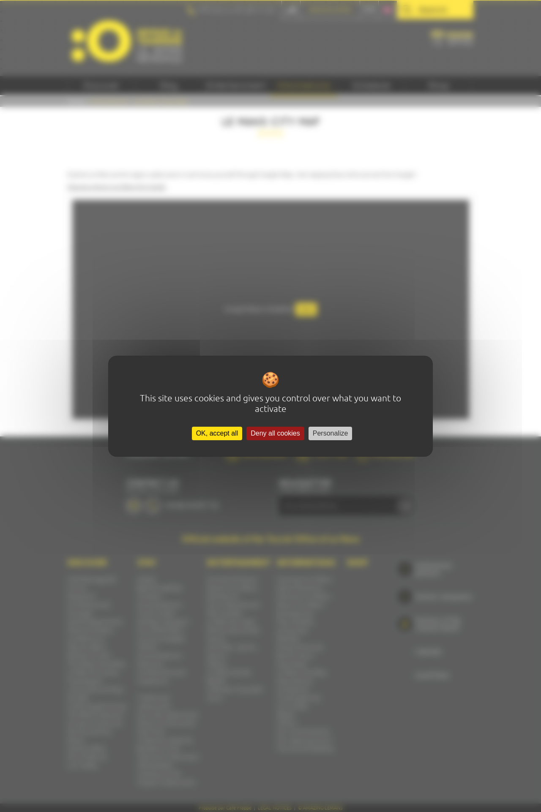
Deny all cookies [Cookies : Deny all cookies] (275, 433)
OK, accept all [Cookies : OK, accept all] (217, 433)
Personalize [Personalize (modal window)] (330, 433)
